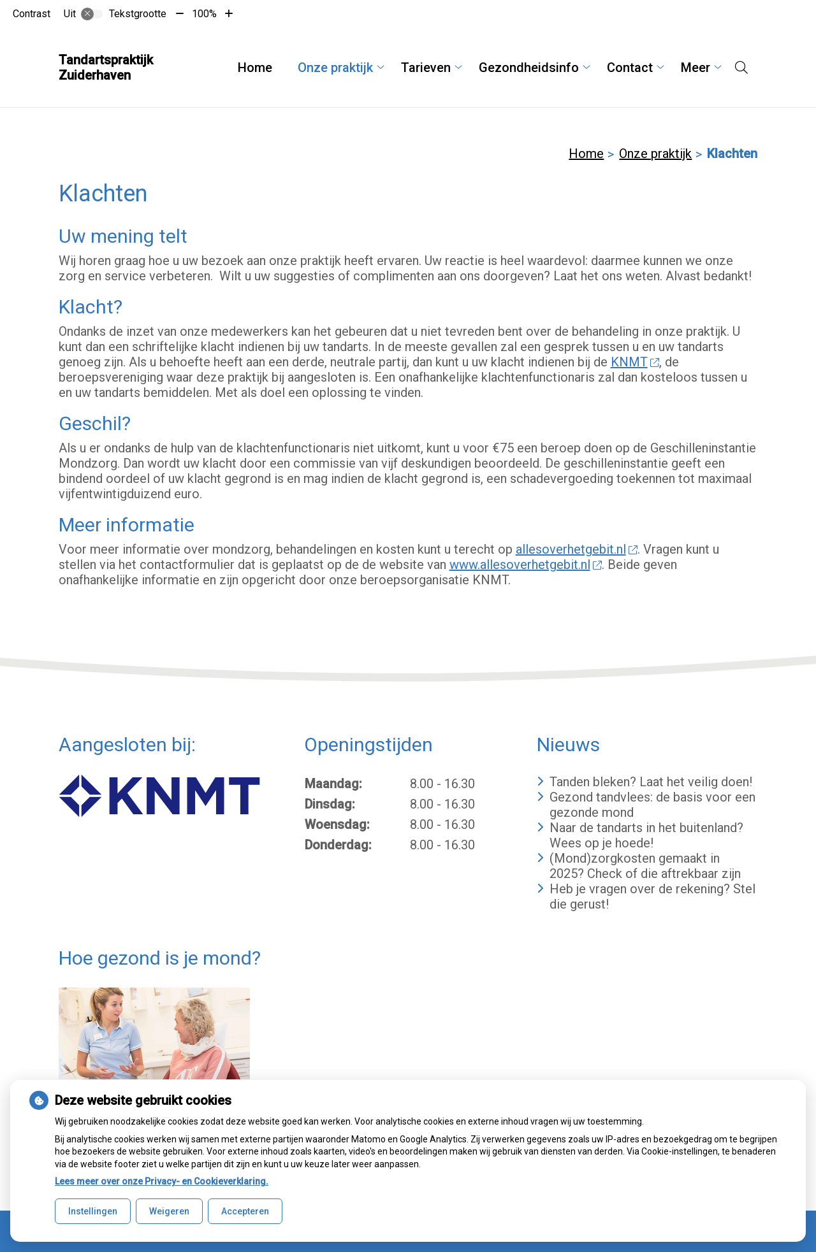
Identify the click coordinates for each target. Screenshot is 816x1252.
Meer (695, 67)
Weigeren (169, 1211)
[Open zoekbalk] (741, 67)
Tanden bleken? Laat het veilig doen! (651, 781)
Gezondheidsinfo (529, 67)
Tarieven (426, 67)
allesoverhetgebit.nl (577, 549)
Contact (630, 67)
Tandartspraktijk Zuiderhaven (106, 67)
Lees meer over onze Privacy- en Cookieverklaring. (161, 1181)
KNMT (635, 362)
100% (204, 14)
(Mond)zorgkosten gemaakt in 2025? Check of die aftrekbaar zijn (645, 866)
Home (255, 67)
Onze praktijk (335, 67)
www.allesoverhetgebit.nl (525, 564)
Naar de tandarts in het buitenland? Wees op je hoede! (646, 835)
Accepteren (245, 1211)
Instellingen (92, 1211)
